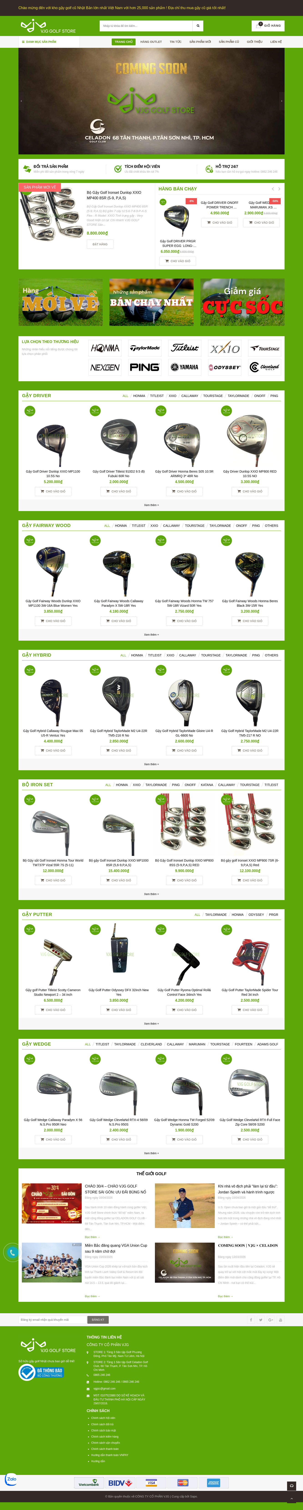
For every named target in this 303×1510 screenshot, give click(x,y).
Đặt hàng (100, 244)
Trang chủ (124, 42)
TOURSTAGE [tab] (250, 785)
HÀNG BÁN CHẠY (178, 188)
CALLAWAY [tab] (226, 785)
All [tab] (107, 525)
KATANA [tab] (207, 785)
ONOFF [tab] (259, 396)
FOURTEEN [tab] (243, 1044)
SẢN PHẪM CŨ (229, 42)
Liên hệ (276, 42)
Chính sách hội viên (103, 1418)
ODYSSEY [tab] (256, 914)
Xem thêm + (151, 634)
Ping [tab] (274, 396)
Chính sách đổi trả (102, 1424)
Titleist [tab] (157, 396)
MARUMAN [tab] (197, 1044)
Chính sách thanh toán (105, 1449)
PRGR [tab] (273, 914)
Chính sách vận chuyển (105, 1442)
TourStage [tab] (213, 396)
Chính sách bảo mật (103, 1430)
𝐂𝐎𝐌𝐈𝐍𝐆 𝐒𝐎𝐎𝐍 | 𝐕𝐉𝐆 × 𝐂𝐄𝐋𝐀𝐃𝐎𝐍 (248, 1245)
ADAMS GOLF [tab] (267, 1044)
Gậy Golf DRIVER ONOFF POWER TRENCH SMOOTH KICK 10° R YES (219, 207)
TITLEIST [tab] (271, 785)
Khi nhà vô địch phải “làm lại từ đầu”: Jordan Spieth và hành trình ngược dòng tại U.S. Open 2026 (248, 1192)
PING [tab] (256, 525)
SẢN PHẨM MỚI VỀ (40, 187)
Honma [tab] (238, 914)
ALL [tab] (125, 396)
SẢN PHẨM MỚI (200, 42)
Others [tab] (271, 525)
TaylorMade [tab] (238, 396)
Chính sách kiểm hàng (105, 1436)
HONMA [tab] (139, 396)
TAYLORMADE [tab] (156, 785)
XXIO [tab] (172, 396)
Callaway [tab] (189, 396)
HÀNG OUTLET (151, 42)
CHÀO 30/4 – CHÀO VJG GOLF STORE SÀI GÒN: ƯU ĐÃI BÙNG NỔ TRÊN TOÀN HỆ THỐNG (115, 1192)
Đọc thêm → (92, 1237)
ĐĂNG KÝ (98, 1319)
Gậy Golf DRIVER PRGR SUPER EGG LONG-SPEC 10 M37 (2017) (178, 245)
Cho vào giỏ (177, 261)
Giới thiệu (254, 42)
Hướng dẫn (98, 1461)
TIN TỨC (176, 42)
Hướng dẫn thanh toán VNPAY (109, 1455)
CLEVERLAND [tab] (151, 1044)
